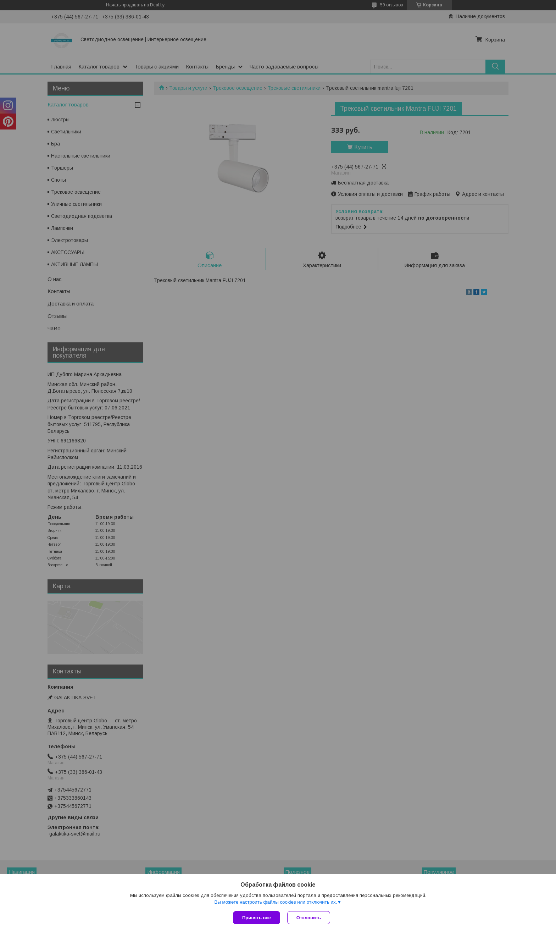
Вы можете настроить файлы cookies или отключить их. (275, 902)
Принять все (256, 917)
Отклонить (308, 917)
